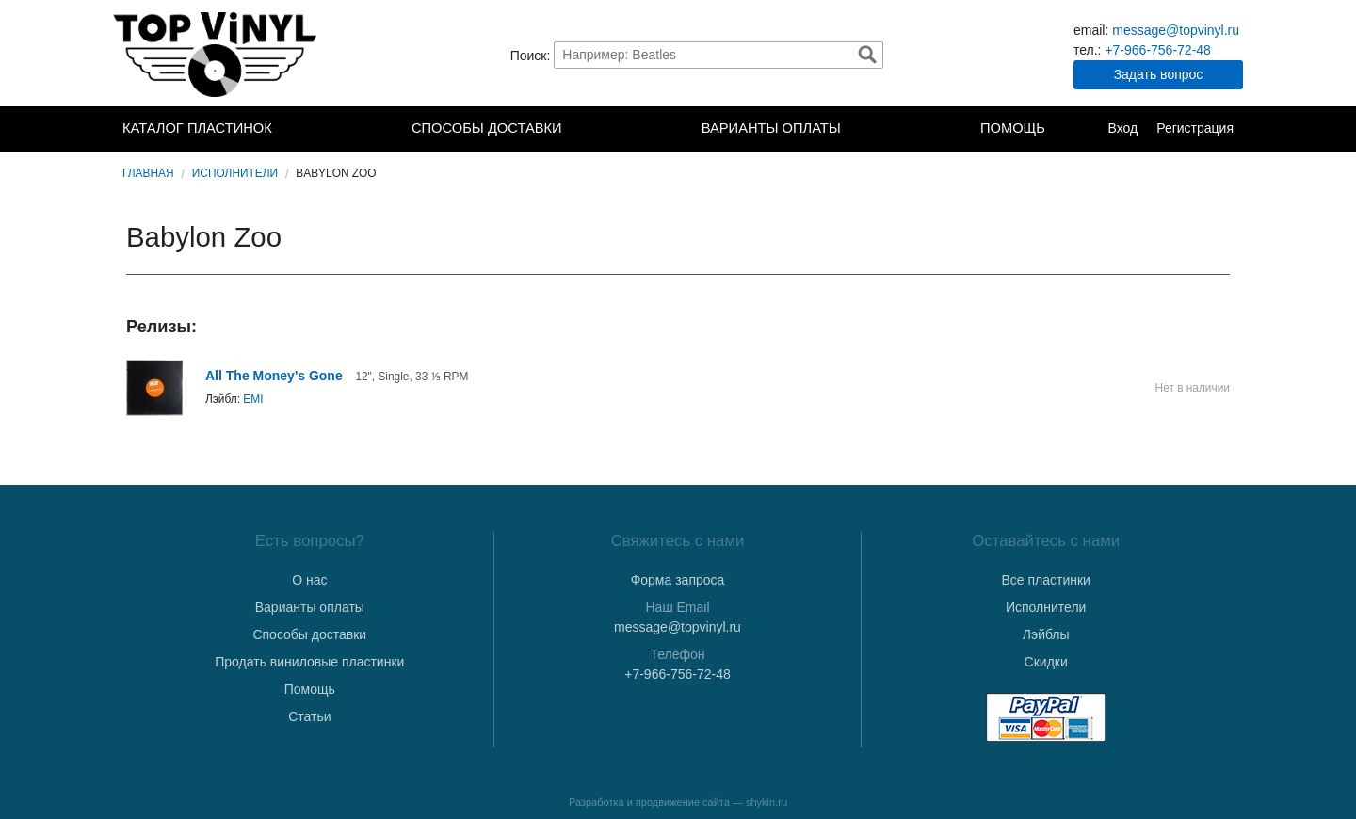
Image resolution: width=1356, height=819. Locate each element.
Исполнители (235, 173)
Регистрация (1195, 128)
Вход (1122, 128)
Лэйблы (1046, 634)
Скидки (1046, 661)
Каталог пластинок (197, 128)
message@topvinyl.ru (1175, 30)
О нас (309, 579)
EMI (253, 399)
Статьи (309, 716)
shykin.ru (766, 802)
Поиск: (530, 54)
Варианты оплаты (771, 128)
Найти (867, 54)
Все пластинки (1045, 579)
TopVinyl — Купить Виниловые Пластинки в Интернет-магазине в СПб (216, 54)
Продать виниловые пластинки (309, 661)
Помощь (1012, 128)
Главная (148, 173)
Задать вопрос (1158, 74)
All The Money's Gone (274, 375)
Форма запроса (678, 579)
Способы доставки (487, 128)
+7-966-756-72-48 (1157, 49)
